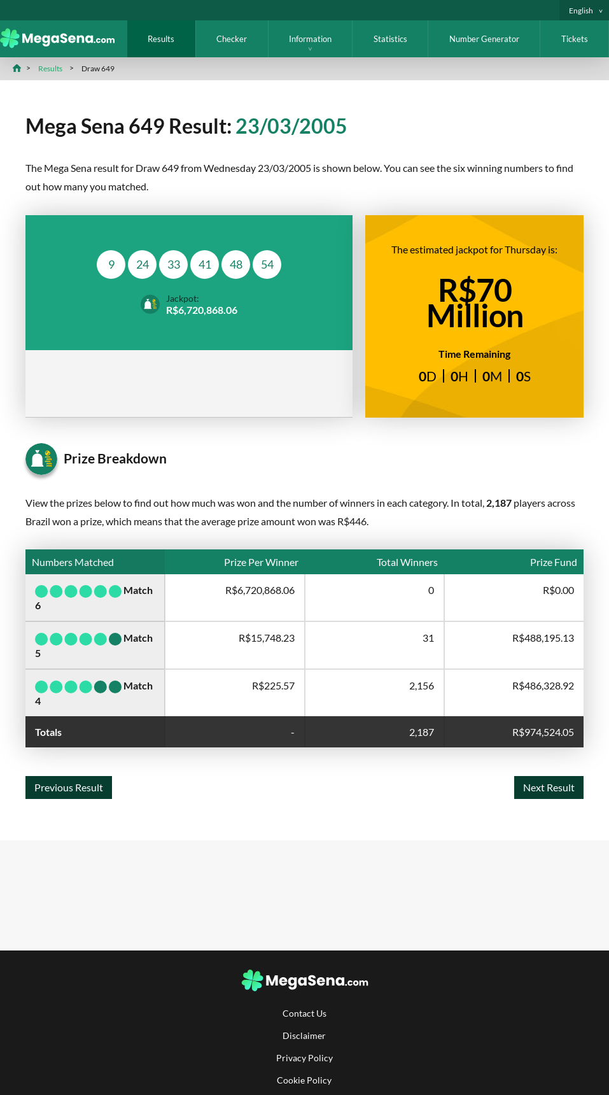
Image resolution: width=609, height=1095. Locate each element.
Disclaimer (304, 1035)
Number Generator (484, 39)
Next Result (549, 787)
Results (161, 39)
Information (310, 39)
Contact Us (304, 1013)
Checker (231, 39)
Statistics (390, 39)
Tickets (574, 39)
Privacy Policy (304, 1057)
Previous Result (68, 787)
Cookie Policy (304, 1080)
